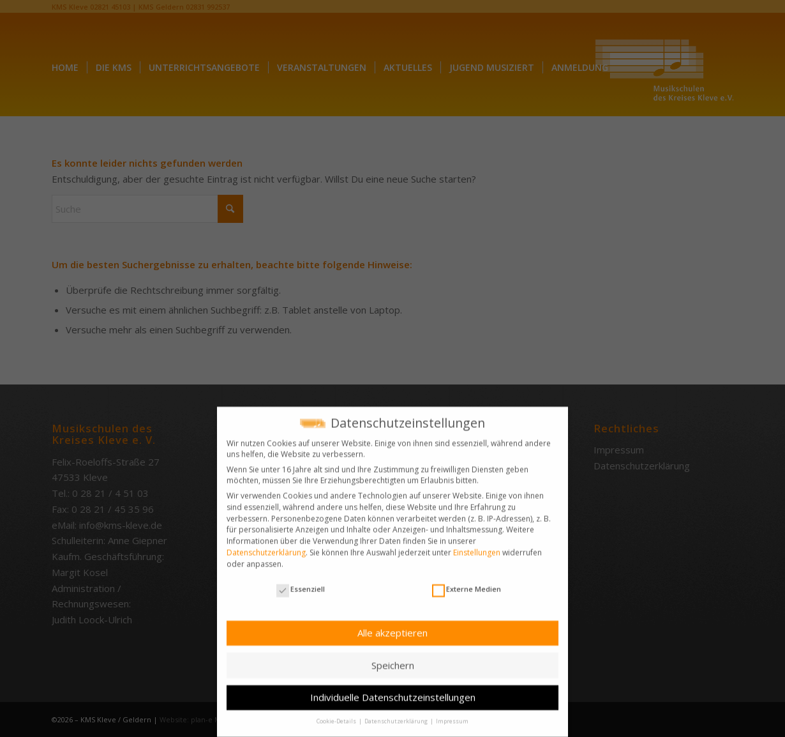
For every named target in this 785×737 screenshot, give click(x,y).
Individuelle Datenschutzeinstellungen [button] (392, 691)
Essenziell (300, 583)
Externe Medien (466, 583)
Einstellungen (476, 545)
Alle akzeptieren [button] (392, 626)
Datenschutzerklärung (266, 545)
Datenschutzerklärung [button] (396, 715)
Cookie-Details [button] (337, 715)
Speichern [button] (392, 658)
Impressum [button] (452, 715)
